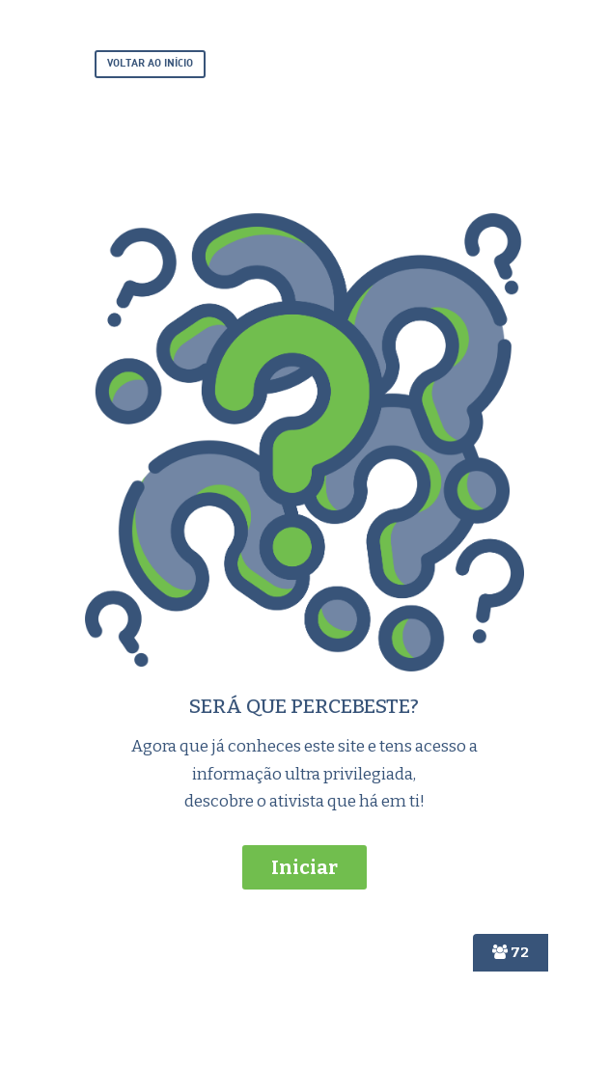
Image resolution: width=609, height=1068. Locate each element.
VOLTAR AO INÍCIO (150, 63)
